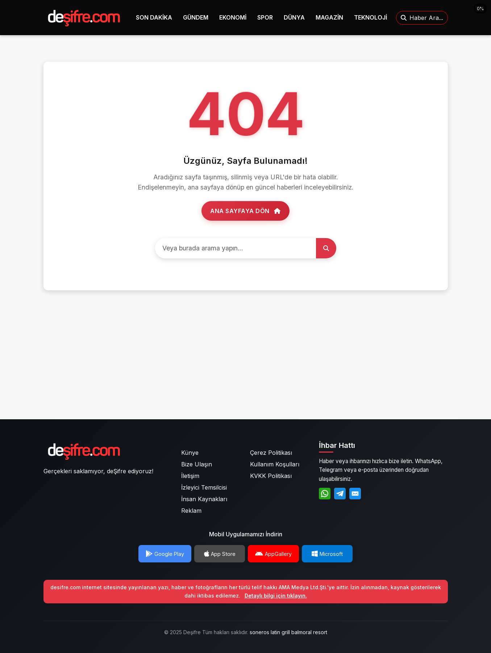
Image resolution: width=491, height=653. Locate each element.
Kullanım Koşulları (274, 464)
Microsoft (327, 553)
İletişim (190, 475)
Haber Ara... (422, 17)
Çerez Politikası (271, 452)
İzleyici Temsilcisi (204, 487)
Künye (190, 452)
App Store (220, 553)
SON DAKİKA (154, 17)
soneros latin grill (270, 632)
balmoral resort (309, 632)
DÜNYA (294, 17)
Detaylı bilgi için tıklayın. (276, 595)
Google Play (165, 553)
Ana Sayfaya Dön (245, 211)
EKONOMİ (232, 17)
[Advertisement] (245, 362)
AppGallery (273, 553)
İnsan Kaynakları (204, 499)
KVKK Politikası (271, 475)
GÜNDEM (195, 17)
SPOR (265, 17)
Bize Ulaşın (196, 464)
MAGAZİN (329, 17)
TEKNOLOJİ (370, 17)
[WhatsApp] (324, 493)
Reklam (191, 510)
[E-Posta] (355, 493)
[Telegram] (340, 493)
